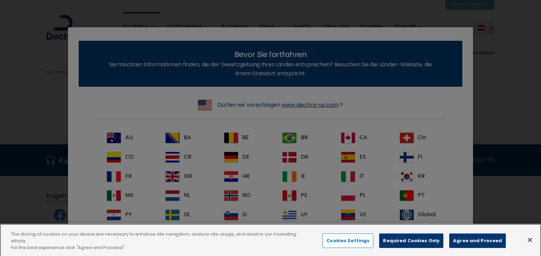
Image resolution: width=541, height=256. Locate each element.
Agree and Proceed (477, 248)
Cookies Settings (348, 248)
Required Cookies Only (411, 248)
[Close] (530, 248)
